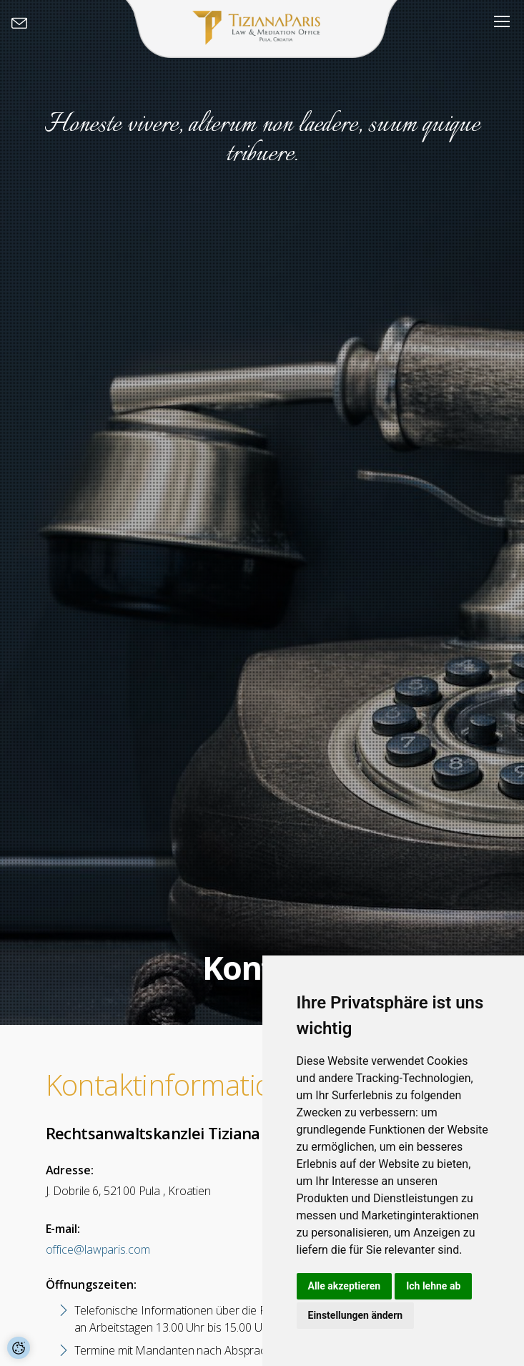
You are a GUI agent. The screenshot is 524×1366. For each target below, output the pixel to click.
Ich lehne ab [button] (433, 1286)
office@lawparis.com (98, 1249)
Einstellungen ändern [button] (355, 1315)
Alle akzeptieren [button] (344, 1286)
